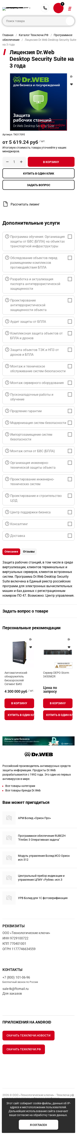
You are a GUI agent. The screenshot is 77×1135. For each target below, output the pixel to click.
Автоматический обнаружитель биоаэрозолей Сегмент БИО (15, 678)
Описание (11, 551)
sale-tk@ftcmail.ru (15, 989)
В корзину (51, 162)
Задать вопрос (38, 185)
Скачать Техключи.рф (24, 1049)
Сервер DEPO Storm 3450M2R (56, 674)
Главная (7, 35)
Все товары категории (20, 786)
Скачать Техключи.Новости (28, 1035)
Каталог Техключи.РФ (33, 35)
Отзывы (29, 551)
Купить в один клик (38, 173)
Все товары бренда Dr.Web (23, 790)
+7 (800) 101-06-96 (45, 8)
